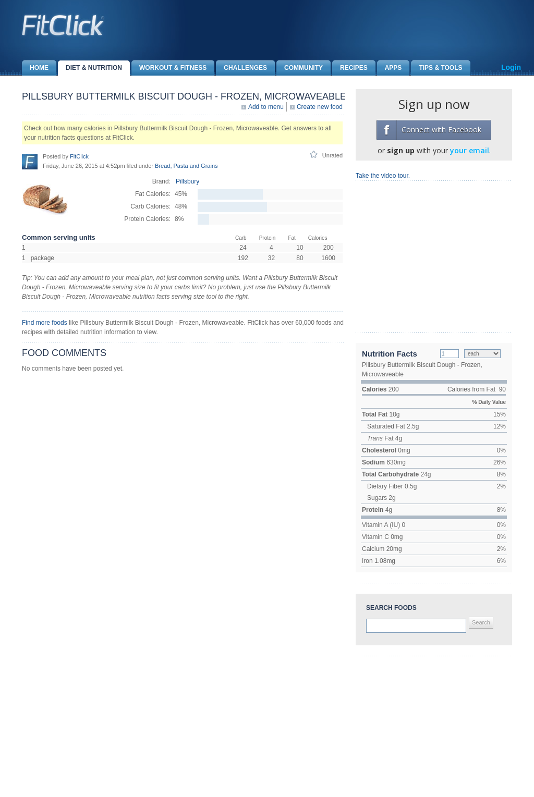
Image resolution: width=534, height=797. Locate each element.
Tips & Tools (436, 68)
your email (469, 150)
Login (511, 67)
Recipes (350, 68)
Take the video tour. (383, 175)
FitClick (79, 156)
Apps (389, 68)
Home (35, 68)
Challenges (241, 68)
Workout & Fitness (169, 68)
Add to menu (266, 107)
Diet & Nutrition (90, 68)
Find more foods (44, 322)
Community (299, 68)
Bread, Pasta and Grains (186, 166)
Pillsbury (187, 181)
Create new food (320, 107)
